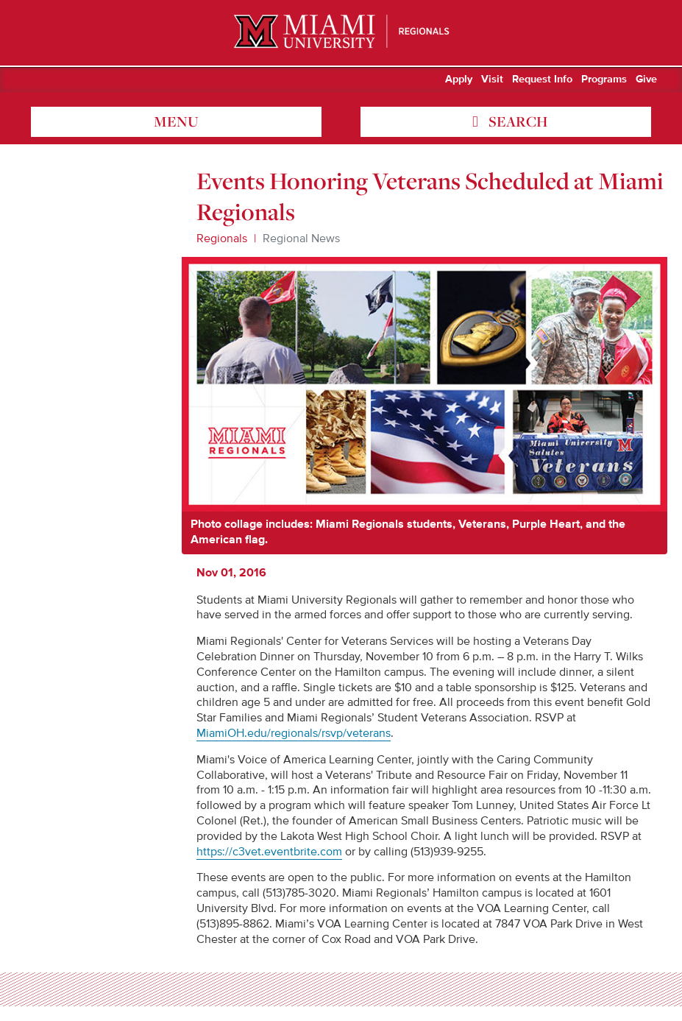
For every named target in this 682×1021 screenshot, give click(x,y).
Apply (458, 79)
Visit (492, 79)
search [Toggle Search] (516, 121)
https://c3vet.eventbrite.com (269, 851)
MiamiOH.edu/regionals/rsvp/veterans (293, 733)
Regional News (301, 238)
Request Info (542, 79)
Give (646, 79)
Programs (604, 79)
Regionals (221, 238)
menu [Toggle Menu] (176, 121)
